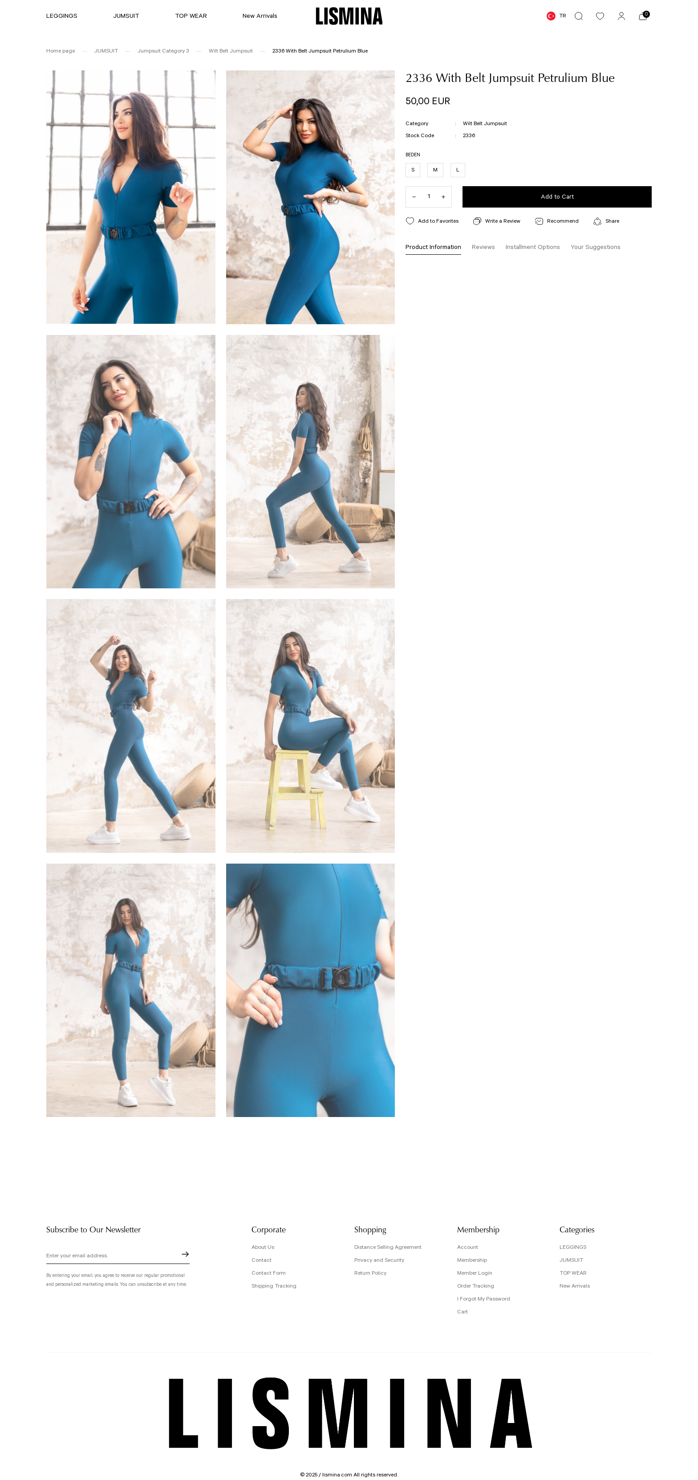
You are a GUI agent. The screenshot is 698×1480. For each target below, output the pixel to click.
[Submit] (185, 1254)
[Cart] (643, 16)
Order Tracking (475, 1286)
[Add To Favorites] (432, 221)
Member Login (474, 1273)
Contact (262, 1260)
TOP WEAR (573, 1273)
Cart (462, 1312)
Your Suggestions (596, 247)
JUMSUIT (571, 1260)
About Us (263, 1247)
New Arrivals (575, 1286)
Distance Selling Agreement (388, 1247)
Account (467, 1247)
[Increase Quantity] (446, 197)
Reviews (483, 247)
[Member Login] (621, 16)
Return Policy (370, 1273)
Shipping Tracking (274, 1286)
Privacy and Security (379, 1260)
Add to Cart (557, 196)
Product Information (433, 247)
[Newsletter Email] (118, 1257)
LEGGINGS (573, 1247)
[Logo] (349, 16)
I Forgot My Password (483, 1299)
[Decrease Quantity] (411, 197)
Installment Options (533, 247)
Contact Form (269, 1273)
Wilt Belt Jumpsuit (485, 123)
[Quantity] (429, 197)
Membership (472, 1260)
